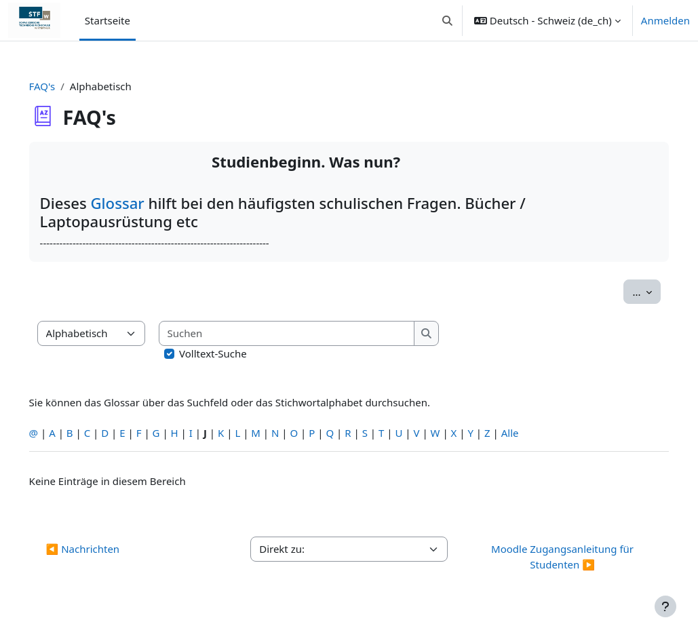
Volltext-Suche (233, 353)
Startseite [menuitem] (107, 20)
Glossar (139, 203)
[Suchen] (306, 333)
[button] (447, 20)
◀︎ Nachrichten (102, 549)
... (627, 291)
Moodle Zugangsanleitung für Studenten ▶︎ (549, 556)
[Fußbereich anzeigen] (665, 606)
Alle (529, 433)
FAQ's (61, 86)
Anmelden (665, 20)
